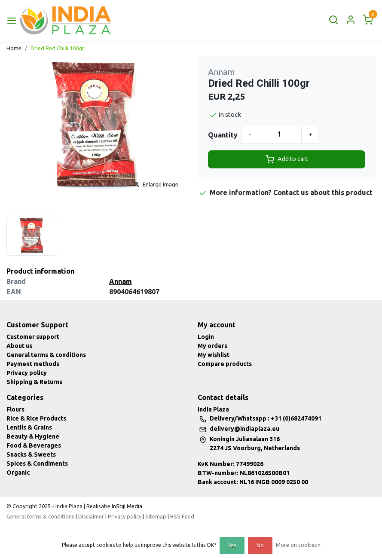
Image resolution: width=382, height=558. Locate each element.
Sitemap (155, 516)
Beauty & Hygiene (32, 436)
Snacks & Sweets (31, 454)
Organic (18, 472)
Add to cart (287, 159)
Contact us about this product (323, 192)
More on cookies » (298, 545)
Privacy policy (26, 372)
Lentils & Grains (29, 427)
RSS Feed (182, 516)
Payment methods (32, 363)
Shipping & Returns (34, 381)
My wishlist (213, 354)
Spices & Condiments (37, 463)
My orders (212, 345)
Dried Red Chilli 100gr (57, 48)
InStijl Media (126, 506)
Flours (15, 409)
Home (13, 48)
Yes (232, 545)
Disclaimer (91, 516)
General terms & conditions (46, 354)
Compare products (225, 363)
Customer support (32, 336)
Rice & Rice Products (36, 418)
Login (206, 336)
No (260, 545)
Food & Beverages (33, 445)
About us (19, 345)
